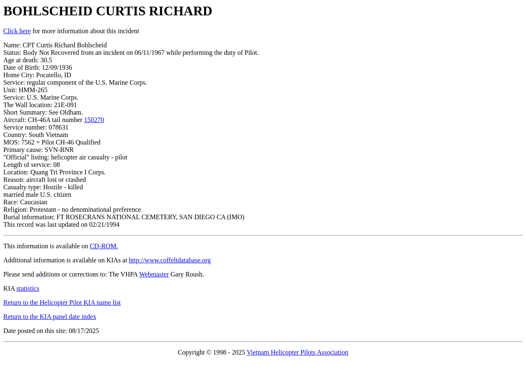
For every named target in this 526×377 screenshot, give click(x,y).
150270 (94, 119)
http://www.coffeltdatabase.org (170, 260)
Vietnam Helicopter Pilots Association (297, 352)
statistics (28, 288)
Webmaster (154, 274)
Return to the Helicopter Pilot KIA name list (62, 302)
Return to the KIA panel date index (49, 316)
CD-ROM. (104, 246)
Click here (17, 30)
